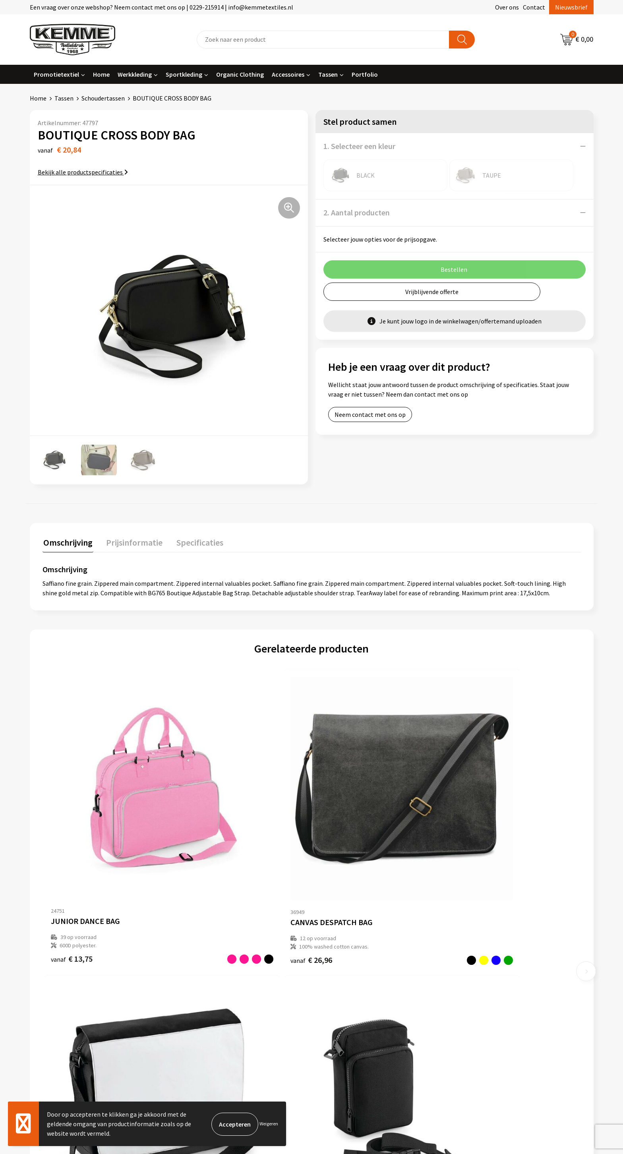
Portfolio (365, 74)
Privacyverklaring (485, 963)
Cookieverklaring (484, 951)
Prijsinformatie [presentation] (132, 541)
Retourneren (338, 963)
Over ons (507, 7)
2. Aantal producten (356, 212)
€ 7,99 (473, 853)
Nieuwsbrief (571, 7)
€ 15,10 (341, 853)
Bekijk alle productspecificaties (83, 172)
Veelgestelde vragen (209, 963)
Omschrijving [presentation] (67, 541)
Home (101, 74)
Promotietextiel (56, 74)
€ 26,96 (206, 853)
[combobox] (323, 39)
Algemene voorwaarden (493, 939)
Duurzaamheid (201, 975)
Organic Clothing (240, 74)
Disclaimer (475, 975)
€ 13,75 (72, 853)
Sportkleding (184, 74)
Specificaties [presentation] (195, 541)
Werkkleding (135, 74)
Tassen (328, 74)
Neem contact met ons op (370, 414)
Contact (534, 7)
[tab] (67, 543)
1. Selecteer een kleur (359, 146)
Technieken (197, 987)
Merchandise (199, 999)
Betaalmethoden (344, 951)
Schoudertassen (103, 98)
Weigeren (268, 1124)
